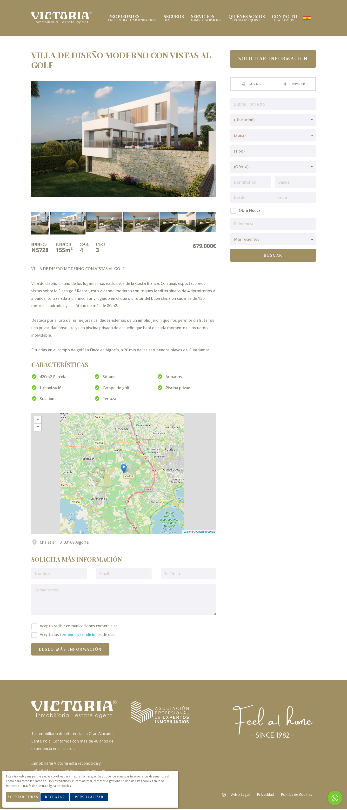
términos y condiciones (81, 635)
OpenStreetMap (205, 532)
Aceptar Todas (26, 800)
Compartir (297, 85)
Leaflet (187, 532)
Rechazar (61, 800)
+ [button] (38, 420)
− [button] (38, 428)
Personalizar (95, 800)
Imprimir (254, 85)
